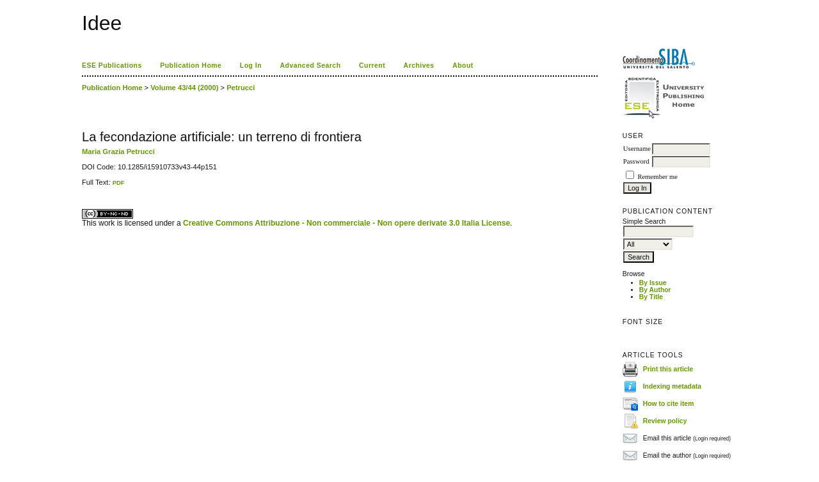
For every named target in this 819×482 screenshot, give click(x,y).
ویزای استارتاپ (85, 186)
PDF (119, 182)
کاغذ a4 (83, 186)
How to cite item (668, 403)
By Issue (653, 282)
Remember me (657, 176)
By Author (655, 289)
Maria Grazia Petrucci (118, 151)
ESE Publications (112, 65)
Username (637, 148)
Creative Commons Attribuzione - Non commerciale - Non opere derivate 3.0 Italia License (346, 223)
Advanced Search (310, 65)
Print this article (668, 369)
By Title (651, 296)
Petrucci (241, 87)
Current (372, 65)
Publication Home (190, 65)
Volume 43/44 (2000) (184, 87)
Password (636, 161)
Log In (251, 65)
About (462, 65)
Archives (419, 65)
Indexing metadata (672, 386)
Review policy (665, 420)
